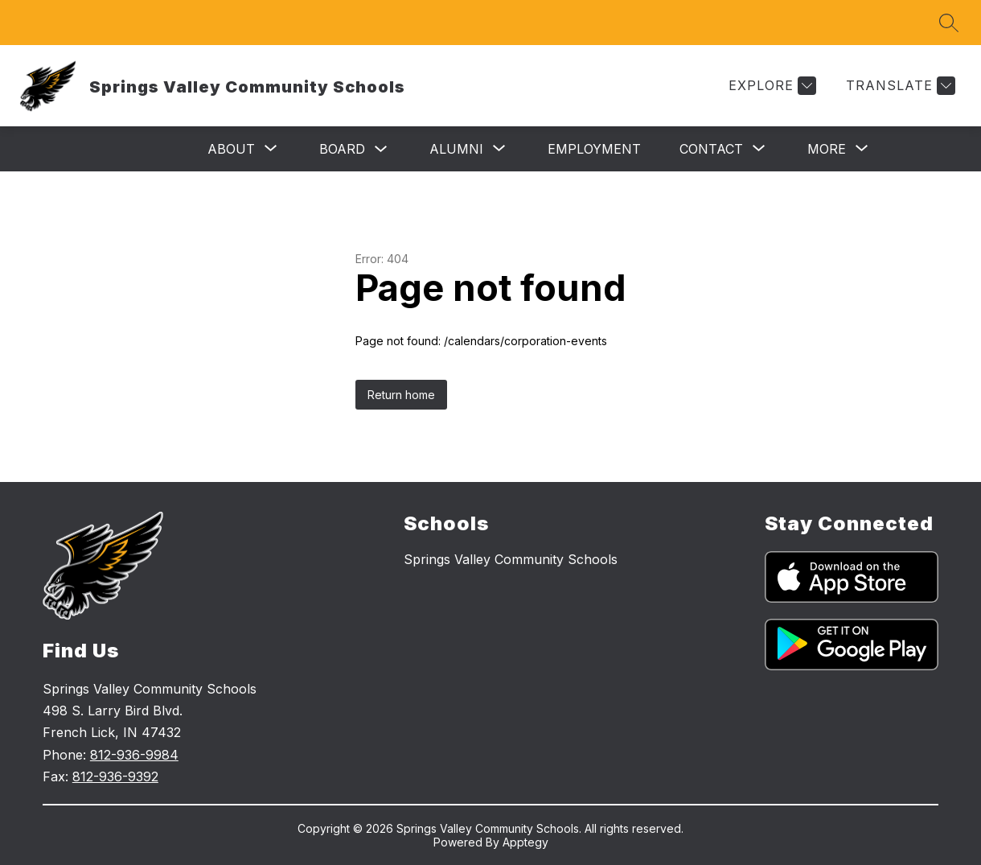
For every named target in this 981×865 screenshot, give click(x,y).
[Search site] (948, 22)
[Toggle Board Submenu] (381, 149)
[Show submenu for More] (826, 149)
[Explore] (770, 86)
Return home (401, 395)
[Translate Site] (898, 86)
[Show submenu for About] (231, 149)
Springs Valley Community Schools (511, 559)
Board (342, 149)
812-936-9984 (134, 755)
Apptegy (525, 842)
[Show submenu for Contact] (711, 149)
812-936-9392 (115, 776)
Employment (594, 149)
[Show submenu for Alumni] (456, 149)
